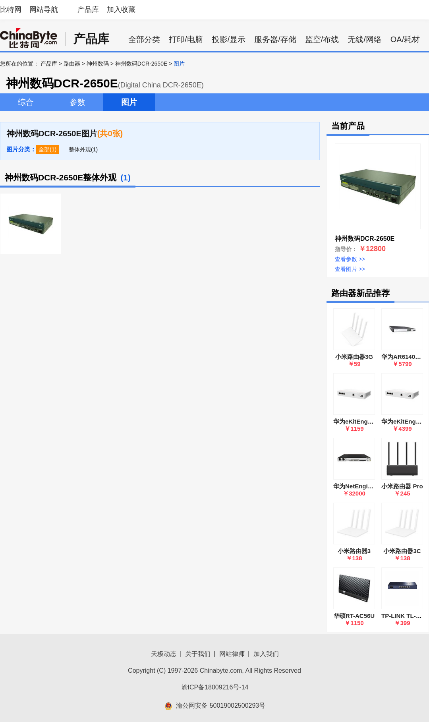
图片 (129, 102)
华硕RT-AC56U (354, 615)
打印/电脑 (186, 39)
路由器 (72, 63)
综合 (26, 102)
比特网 (10, 10)
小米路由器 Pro (402, 486)
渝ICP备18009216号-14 (215, 687)
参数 (77, 102)
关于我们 (198, 653)
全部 (44, 149)
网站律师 (232, 653)
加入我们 (266, 653)
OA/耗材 (405, 39)
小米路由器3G (354, 356)
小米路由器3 (354, 551)
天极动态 (163, 653)
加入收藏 (121, 10)
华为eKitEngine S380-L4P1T (372, 421)
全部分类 (144, 39)
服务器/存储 (275, 39)
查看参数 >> (350, 259)
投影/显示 (229, 39)
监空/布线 (322, 39)
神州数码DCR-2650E (141, 63)
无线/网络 (365, 39)
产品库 (88, 10)
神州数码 (98, 63)
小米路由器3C (402, 551)
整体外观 (80, 149)
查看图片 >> (350, 269)
